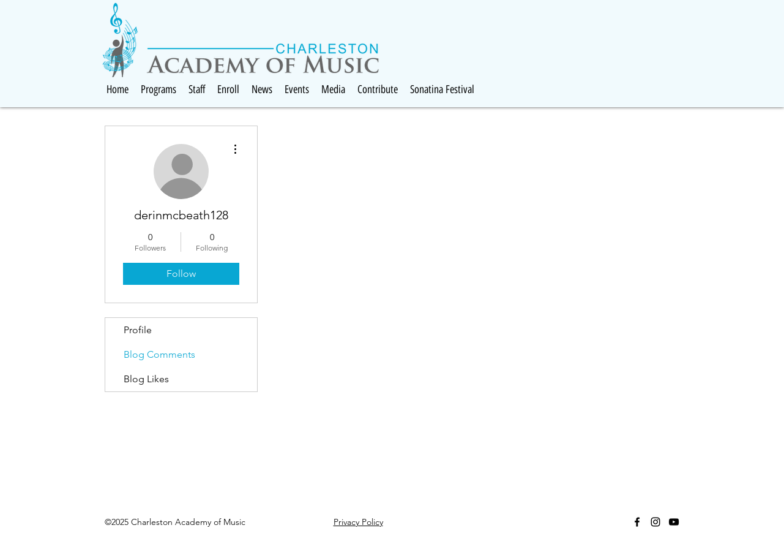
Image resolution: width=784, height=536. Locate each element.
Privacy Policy (358, 521)
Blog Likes (146, 379)
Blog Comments (159, 354)
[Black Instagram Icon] (655, 522)
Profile (138, 330)
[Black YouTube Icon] (674, 522)
